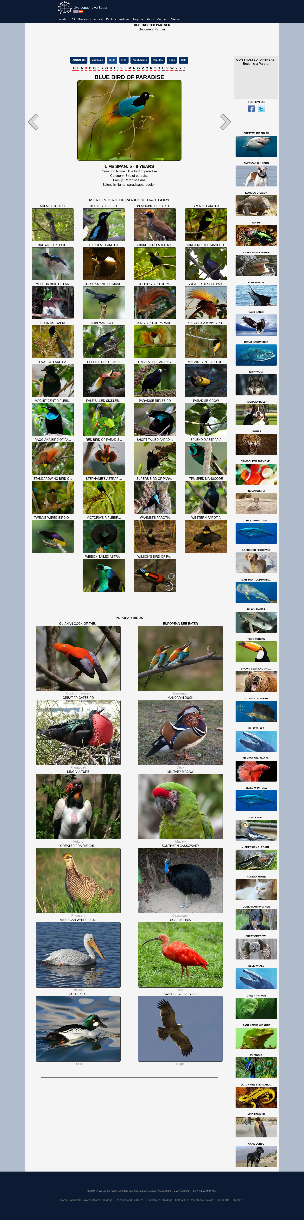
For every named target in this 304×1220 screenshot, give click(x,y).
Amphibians (139, 60)
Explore (111, 19)
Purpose (138, 19)
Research (84, 19)
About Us (75, 1200)
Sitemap (175, 19)
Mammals (97, 60)
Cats (183, 60)
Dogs (172, 60)
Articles (124, 19)
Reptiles (158, 60)
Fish (124, 60)
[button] (40, 122)
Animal (98, 19)
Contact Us (222, 1200)
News (209, 1200)
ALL (75, 68)
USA (73, 19)
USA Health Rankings (159, 1200)
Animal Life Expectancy (189, 1200)
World (63, 19)
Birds (112, 60)
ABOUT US (79, 60)
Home (64, 1200)
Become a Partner (152, 29)
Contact (162, 19)
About (150, 19)
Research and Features (129, 1200)
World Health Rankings (98, 1200)
